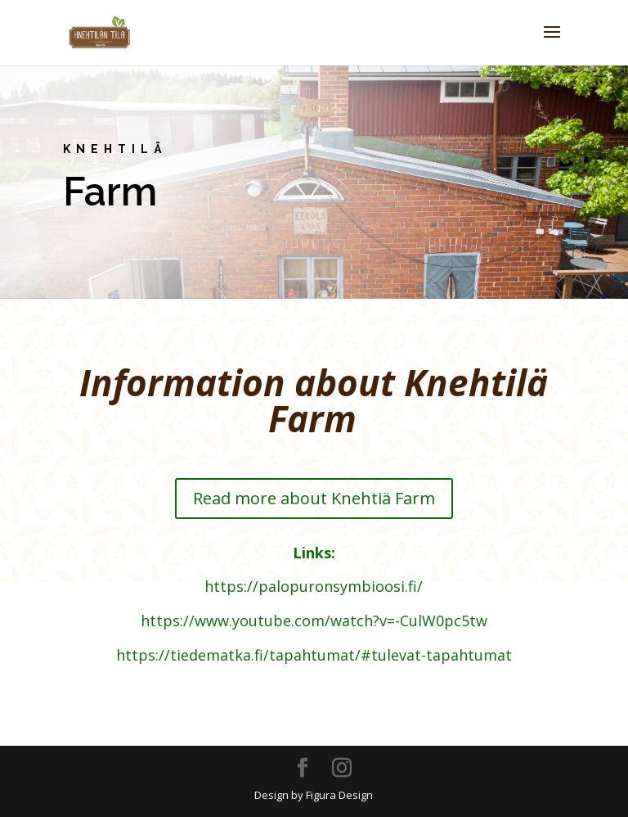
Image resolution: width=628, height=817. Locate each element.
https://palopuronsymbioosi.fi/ (313, 586)
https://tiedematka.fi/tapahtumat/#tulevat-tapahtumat (314, 655)
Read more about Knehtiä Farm (314, 498)
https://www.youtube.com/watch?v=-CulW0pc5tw (314, 620)
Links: (314, 552)
